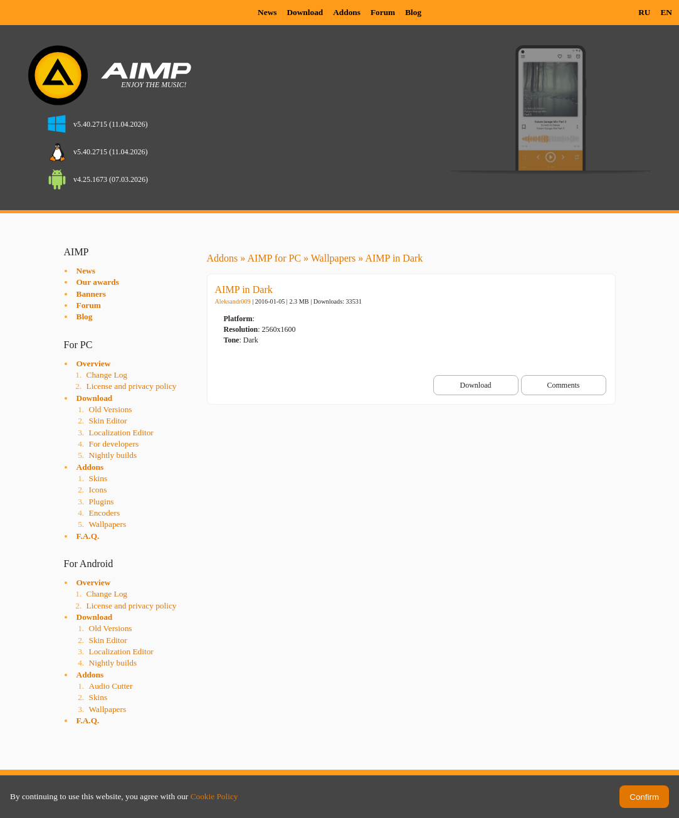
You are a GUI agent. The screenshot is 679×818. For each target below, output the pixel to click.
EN (666, 12)
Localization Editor (121, 432)
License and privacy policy (132, 386)
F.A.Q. (88, 536)
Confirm (644, 797)
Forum (383, 12)
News (267, 12)
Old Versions (110, 409)
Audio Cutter (111, 686)
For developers (114, 444)
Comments (563, 385)
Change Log (107, 375)
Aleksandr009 (233, 301)
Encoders (104, 513)
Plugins (101, 501)
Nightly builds (113, 455)
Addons (347, 12)
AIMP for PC (274, 258)
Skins (98, 478)
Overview (93, 363)
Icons (98, 489)
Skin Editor (108, 420)
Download (305, 12)
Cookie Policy (214, 796)
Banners (91, 294)
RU (644, 12)
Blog (413, 12)
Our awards (97, 282)
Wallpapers (108, 524)
